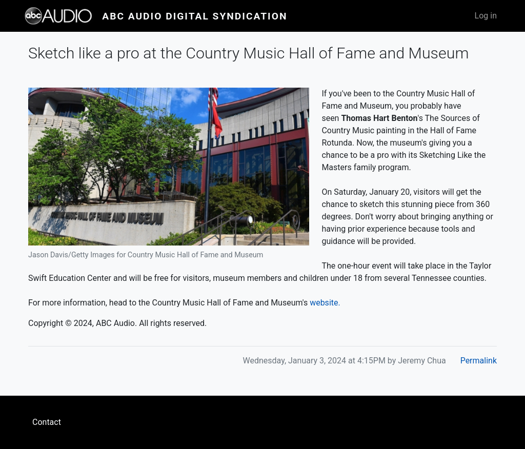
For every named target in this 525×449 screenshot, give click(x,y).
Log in (486, 16)
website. (325, 303)
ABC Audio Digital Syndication (194, 16)
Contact (46, 422)
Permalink (478, 360)
